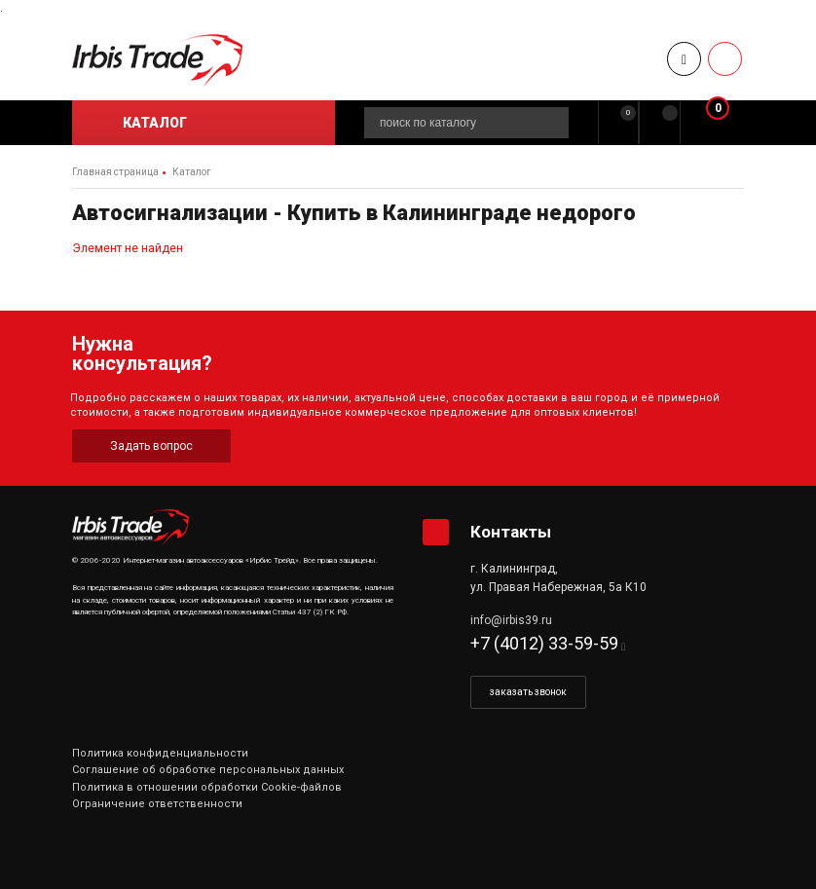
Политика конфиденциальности (160, 753)
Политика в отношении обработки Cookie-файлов (207, 787)
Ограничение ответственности (157, 803)
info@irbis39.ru (511, 620)
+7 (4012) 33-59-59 (544, 643)
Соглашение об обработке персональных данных (208, 769)
